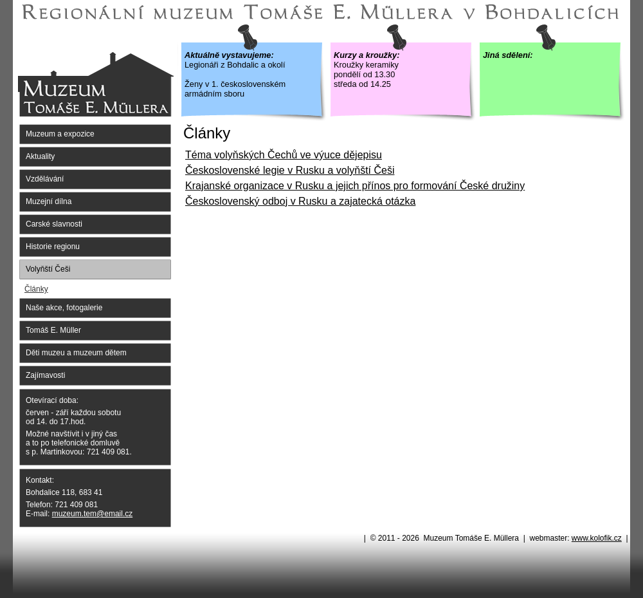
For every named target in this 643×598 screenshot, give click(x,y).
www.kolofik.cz (597, 538)
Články (36, 289)
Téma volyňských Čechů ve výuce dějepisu (283, 154)
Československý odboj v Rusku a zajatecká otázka (300, 201)
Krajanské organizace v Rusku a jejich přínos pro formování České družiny (355, 185)
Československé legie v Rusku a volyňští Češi (289, 170)
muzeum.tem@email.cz (92, 513)
